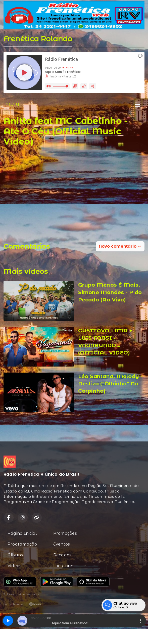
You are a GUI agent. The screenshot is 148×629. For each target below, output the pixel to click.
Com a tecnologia (22, 604)
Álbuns (15, 555)
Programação (22, 544)
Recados (62, 555)
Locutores (63, 565)
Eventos (61, 544)
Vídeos (14, 565)
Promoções (65, 533)
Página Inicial (22, 533)
